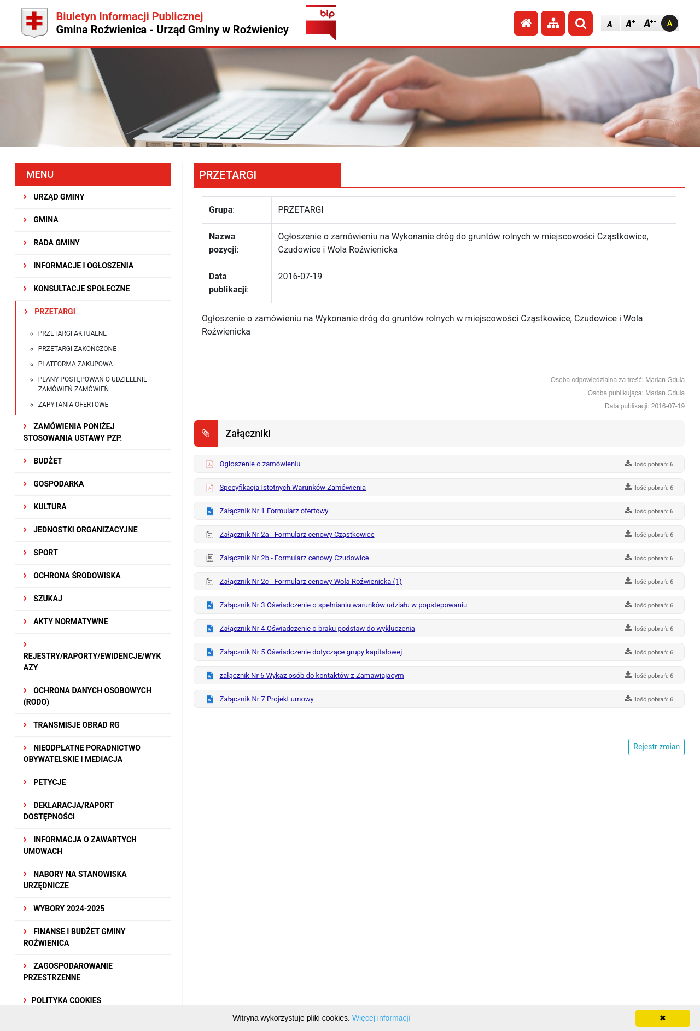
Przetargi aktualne (72, 333)
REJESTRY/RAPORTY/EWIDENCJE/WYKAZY (92, 656)
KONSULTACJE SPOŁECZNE (77, 288)
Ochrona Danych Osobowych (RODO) (87, 696)
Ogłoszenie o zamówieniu (260, 464)
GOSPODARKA (54, 483)
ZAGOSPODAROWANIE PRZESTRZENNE (68, 972)
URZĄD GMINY (54, 196)
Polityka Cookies (62, 1000)
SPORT (41, 552)
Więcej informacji (381, 1018)
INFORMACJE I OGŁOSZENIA (78, 265)
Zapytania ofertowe (73, 404)
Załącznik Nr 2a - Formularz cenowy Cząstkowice (297, 534)
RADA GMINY (52, 242)
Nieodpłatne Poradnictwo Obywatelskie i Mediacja (82, 753)
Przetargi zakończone (77, 349)
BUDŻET (43, 460)
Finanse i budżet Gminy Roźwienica (75, 937)
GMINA (41, 219)
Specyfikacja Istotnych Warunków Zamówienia (293, 487)
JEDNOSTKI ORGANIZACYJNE (81, 529)
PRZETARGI (50, 311)
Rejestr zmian (656, 746)
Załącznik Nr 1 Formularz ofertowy (274, 511)
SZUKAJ (43, 598)
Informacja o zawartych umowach (80, 845)
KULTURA (45, 506)
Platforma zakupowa (75, 364)
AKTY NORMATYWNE (66, 621)
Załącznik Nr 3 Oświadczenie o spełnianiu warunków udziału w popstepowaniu (344, 605)
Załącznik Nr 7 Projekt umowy (267, 699)
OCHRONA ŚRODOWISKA (72, 575)
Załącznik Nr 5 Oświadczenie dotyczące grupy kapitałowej (311, 652)
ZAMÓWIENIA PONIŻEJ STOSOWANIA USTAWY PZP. (73, 432)
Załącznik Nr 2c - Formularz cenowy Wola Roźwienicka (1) (311, 581)
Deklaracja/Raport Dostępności (69, 811)
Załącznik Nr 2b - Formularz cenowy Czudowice (294, 558)
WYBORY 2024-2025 (64, 908)
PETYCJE (45, 782)
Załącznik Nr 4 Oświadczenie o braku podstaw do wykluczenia (317, 628)
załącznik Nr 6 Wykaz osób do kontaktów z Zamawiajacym (312, 675)
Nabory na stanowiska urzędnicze (75, 880)
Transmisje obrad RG (72, 724)
